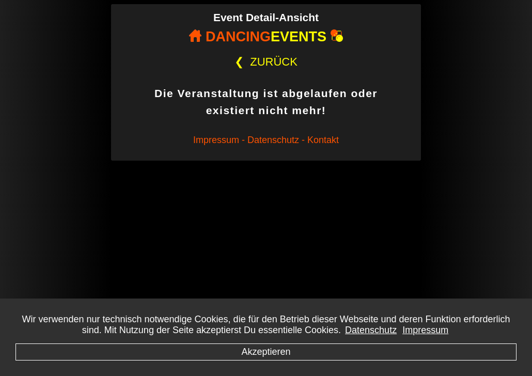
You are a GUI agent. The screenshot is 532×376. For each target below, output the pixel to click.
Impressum (425, 330)
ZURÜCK (266, 61)
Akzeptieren (265, 352)
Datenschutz (371, 330)
